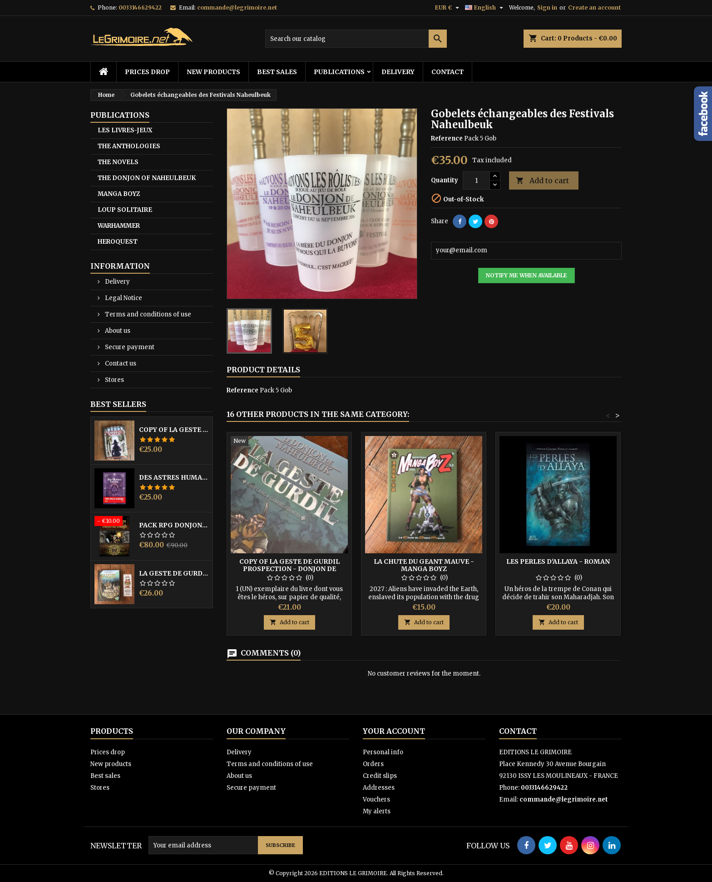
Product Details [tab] (263, 369)
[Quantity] (476, 180)
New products (213, 72)
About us (117, 331)
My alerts (377, 811)
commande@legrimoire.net (237, 7)
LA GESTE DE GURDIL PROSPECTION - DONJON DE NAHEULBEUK (174, 573)
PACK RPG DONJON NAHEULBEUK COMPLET (174, 525)
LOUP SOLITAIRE (125, 210)
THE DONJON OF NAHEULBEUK (147, 178)
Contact (447, 72)
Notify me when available (526, 275)
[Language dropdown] (485, 7)
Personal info (383, 752)
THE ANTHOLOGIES (129, 146)
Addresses (379, 788)
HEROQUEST (118, 242)
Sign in (547, 7)
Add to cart (542, 180)
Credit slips (380, 776)
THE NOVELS (118, 162)
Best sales (277, 72)
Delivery (398, 72)
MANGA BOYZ (119, 194)
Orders (373, 764)
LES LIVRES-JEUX (125, 130)
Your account (394, 731)
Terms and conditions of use (147, 314)
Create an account (594, 7)
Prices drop (147, 72)
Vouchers (376, 799)
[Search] (356, 39)
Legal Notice (123, 298)
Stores (114, 380)
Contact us (120, 363)
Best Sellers (118, 404)
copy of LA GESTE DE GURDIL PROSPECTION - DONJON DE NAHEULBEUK (174, 429)
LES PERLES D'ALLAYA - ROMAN (558, 561)
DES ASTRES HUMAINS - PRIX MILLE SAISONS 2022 (174, 477)
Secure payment (129, 347)
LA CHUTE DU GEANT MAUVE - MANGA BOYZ (424, 565)
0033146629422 (140, 7)
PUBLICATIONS (339, 72)
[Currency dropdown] (448, 7)
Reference (447, 138)
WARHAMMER (119, 226)
